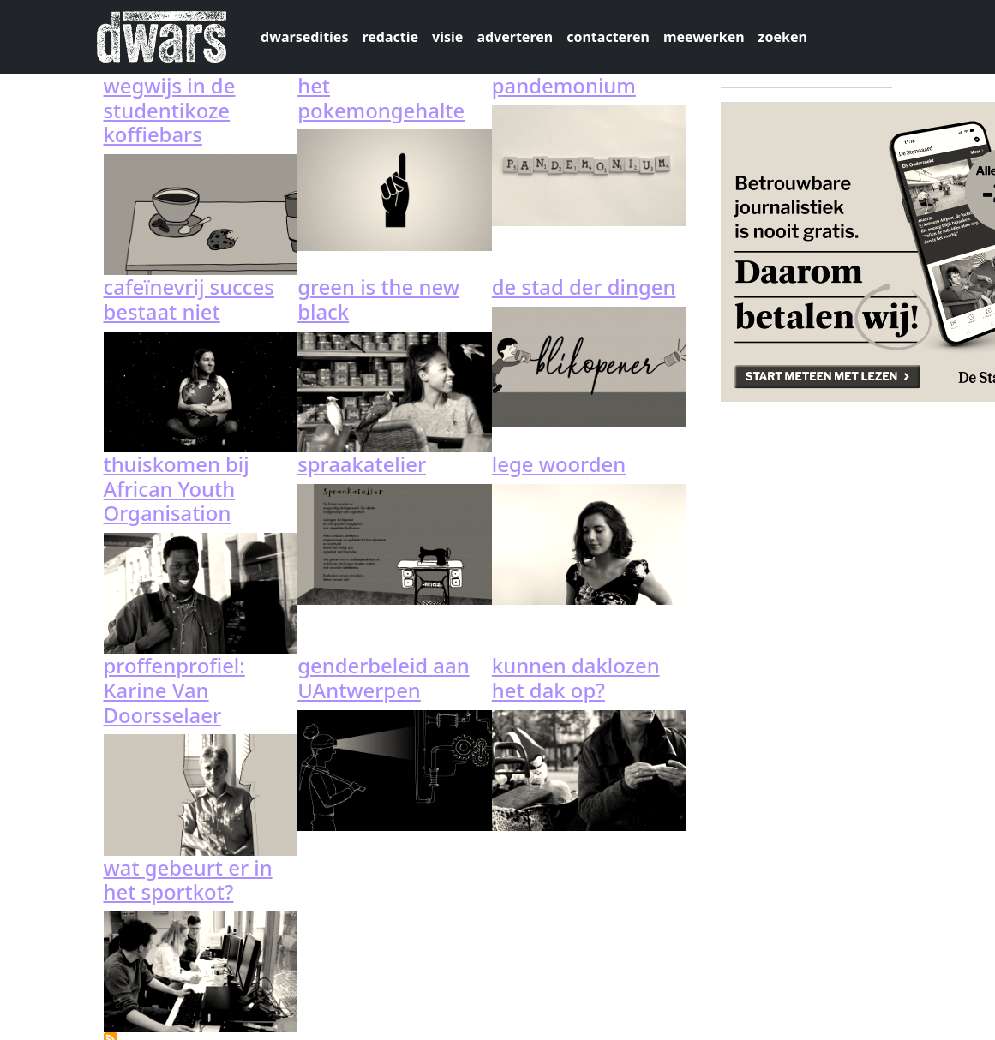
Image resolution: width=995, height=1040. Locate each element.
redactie (390, 36)
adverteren (515, 36)
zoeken (782, 36)
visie (447, 36)
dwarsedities (304, 36)
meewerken (704, 36)
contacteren (608, 36)
